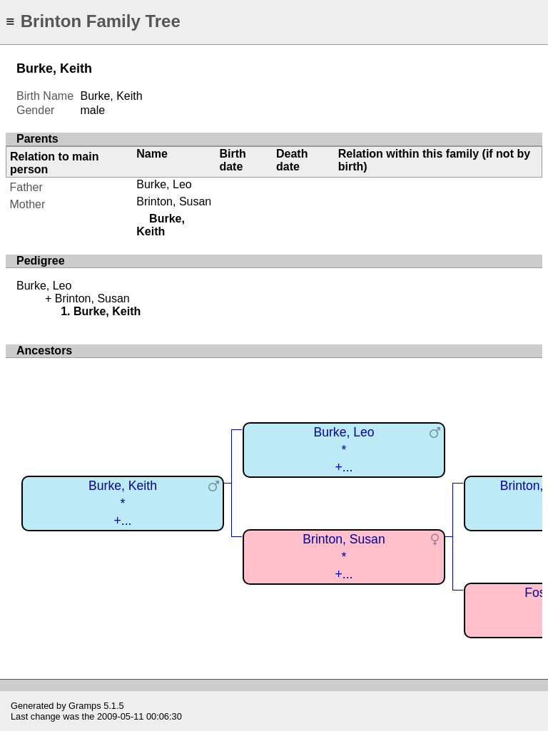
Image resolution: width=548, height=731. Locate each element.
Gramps (84, 705)
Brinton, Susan (173, 201)
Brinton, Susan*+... (344, 556)
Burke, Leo (163, 184)
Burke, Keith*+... (122, 503)
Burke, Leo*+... (343, 449)
